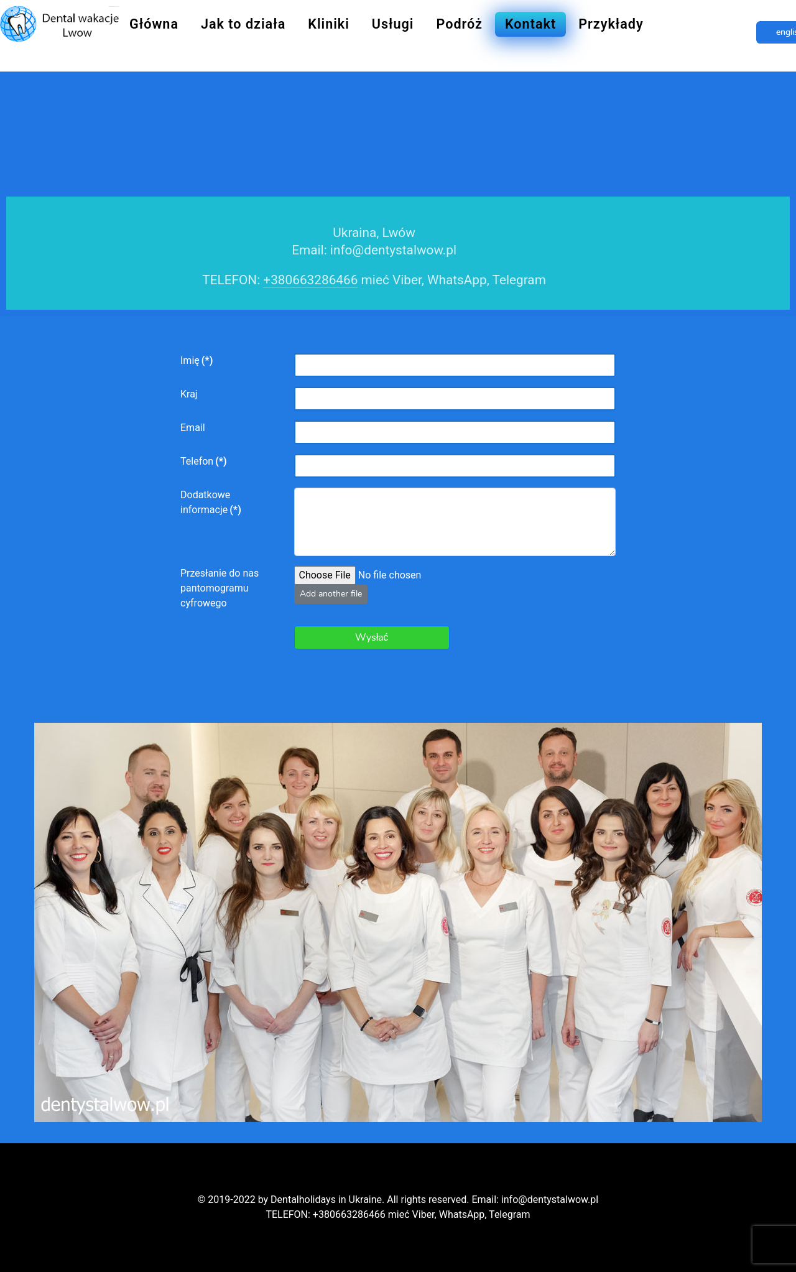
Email (192, 428)
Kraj (189, 394)
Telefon (203, 461)
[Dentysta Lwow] (59, 22)
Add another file (331, 594)
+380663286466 (310, 279)
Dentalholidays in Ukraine (326, 1199)
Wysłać (372, 638)
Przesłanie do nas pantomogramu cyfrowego (219, 588)
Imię (196, 360)
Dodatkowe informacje (210, 502)
